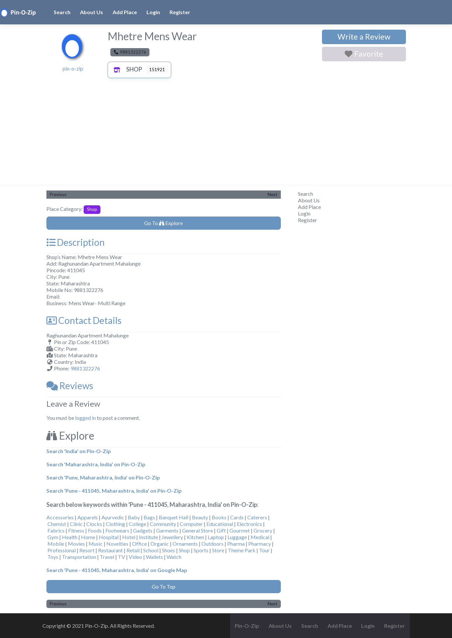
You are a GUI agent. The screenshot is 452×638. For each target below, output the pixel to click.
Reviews (69, 385)
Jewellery (172, 537)
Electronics (249, 524)
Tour (264, 550)
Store (218, 550)
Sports (201, 550)
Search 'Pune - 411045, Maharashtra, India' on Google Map (116, 570)
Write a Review (363, 36)
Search (62, 12)
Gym (52, 537)
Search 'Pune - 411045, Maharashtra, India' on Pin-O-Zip (114, 490)
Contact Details (83, 320)
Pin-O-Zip (247, 626)
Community (163, 524)
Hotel (128, 537)
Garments (167, 530)
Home (88, 537)
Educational (219, 524)
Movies (76, 543)
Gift (221, 530)
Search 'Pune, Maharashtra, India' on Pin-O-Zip (103, 477)
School (150, 550)
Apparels (87, 517)
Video (135, 557)
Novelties (117, 543)
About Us (91, 12)
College (137, 524)
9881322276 (85, 368)
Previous (58, 194)
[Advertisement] (226, 135)
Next (272, 194)
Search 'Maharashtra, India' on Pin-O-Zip (96, 464)
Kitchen (195, 537)
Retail (133, 550)
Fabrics (56, 530)
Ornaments (185, 543)
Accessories (60, 517)
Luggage (237, 537)
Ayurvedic (112, 517)
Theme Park (241, 550)
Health (69, 537)
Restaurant (110, 550)
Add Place (125, 12)
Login (153, 12)
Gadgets (142, 530)
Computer (191, 524)
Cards (237, 517)
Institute (148, 537)
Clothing (115, 524)
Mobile (55, 543)
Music (96, 543)
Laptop (216, 537)
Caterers (257, 517)
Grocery (262, 530)
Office (139, 543)
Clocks (94, 524)
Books (219, 517)
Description (75, 242)
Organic (159, 543)
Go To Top (163, 586)
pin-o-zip (73, 68)
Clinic (76, 524)
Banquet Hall (173, 517)
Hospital (109, 537)
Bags (149, 517)
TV (121, 557)
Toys (52, 557)
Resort (86, 550)
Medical (260, 537)
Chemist (56, 524)
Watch (174, 557)
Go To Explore (163, 223)
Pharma (236, 543)
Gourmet (239, 530)
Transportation (79, 557)
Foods (95, 530)
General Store (197, 530)
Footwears (117, 530)
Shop (126, 69)
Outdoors (212, 543)
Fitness (76, 530)
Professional (61, 550)
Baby (134, 517)
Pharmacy (259, 543)
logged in (85, 418)
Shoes (168, 550)
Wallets (154, 557)
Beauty (200, 517)
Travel (107, 557)
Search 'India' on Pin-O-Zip (78, 451)
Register (180, 12)
